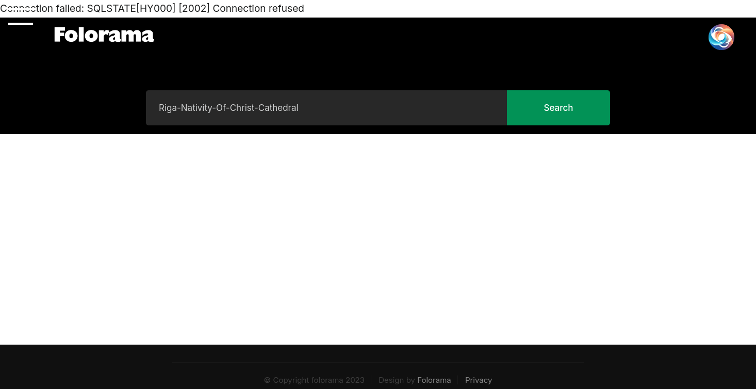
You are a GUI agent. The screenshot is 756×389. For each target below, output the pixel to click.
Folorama (434, 380)
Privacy (478, 380)
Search (558, 108)
